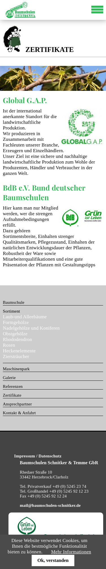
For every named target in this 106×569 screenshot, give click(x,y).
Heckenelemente (19, 350)
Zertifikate (12, 395)
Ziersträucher (16, 356)
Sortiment (11, 311)
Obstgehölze (15, 333)
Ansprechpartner (17, 404)
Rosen (9, 345)
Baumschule (13, 302)
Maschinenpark (16, 369)
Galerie (9, 377)
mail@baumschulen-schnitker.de (50, 505)
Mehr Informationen (71, 552)
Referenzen (13, 386)
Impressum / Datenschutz (38, 456)
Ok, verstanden (52, 560)
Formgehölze (16, 322)
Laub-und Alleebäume (25, 316)
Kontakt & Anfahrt (19, 413)
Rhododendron (17, 339)
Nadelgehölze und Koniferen (31, 328)
